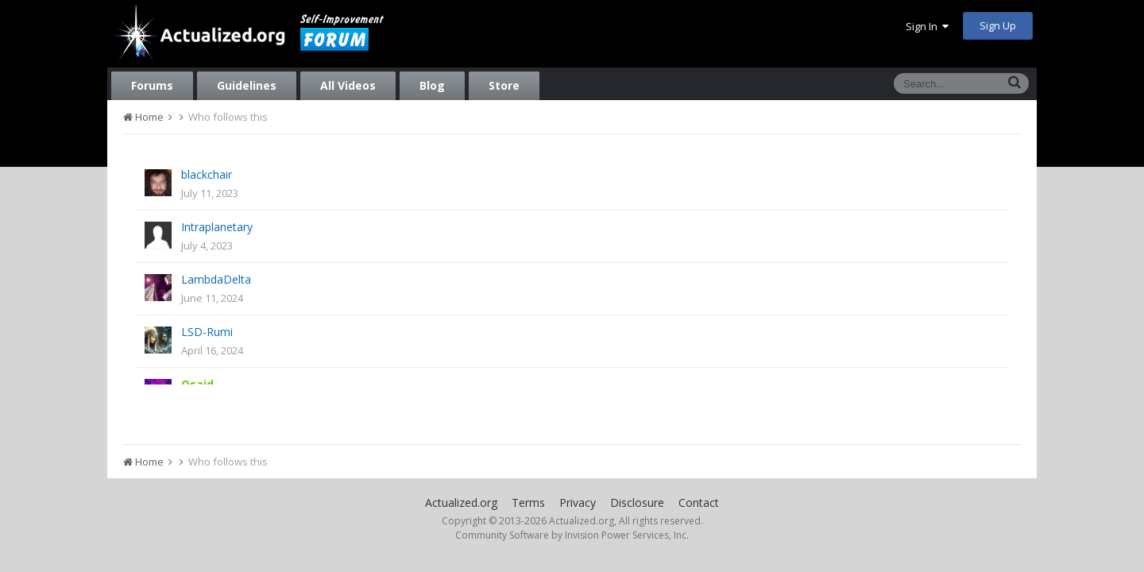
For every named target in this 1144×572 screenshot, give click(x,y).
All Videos (348, 85)
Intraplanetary (217, 226)
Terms (528, 502)
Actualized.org (461, 502)
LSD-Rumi (207, 331)
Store (504, 85)
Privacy (577, 502)
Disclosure (637, 502)
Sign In (927, 26)
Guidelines (246, 85)
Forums (152, 85)
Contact (698, 502)
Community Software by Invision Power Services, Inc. (572, 535)
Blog (432, 85)
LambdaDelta (216, 279)
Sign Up (998, 25)
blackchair (206, 174)
